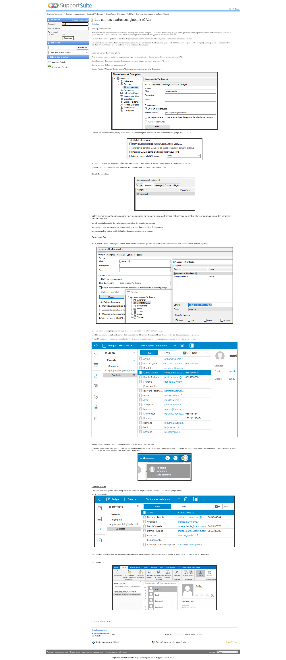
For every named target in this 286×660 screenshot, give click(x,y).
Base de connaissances (75, 14)
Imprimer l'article (59, 62)
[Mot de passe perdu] (80, 20)
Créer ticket (75, 652)
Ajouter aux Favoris (59, 67)
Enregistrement (61, 652)
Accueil (50, 652)
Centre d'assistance (55, 14)
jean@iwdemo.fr (100, 339)
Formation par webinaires (116, 652)
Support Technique (95, 14)
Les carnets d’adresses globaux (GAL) (152, 14)
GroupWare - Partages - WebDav (119, 14)
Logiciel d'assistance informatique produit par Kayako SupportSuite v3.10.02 (143, 657)
